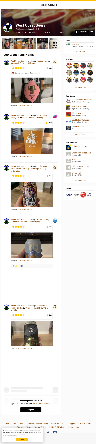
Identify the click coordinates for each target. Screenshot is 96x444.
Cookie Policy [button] (22, 433)
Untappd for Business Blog (37, 423)
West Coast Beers (18, 61)
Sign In (31, 410)
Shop (64, 423)
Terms (19, 427)
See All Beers (80, 134)
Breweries (55, 423)
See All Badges (80, 87)
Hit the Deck (42, 219)
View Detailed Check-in (25, 105)
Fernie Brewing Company (21, 222)
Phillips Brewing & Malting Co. (36, 168)
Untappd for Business (14, 423)
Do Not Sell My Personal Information (64, 427)
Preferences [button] (13, 435)
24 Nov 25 (14, 105)
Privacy (29, 427)
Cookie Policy (40, 427)
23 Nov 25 (14, 209)
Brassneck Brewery (19, 63)
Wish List (75, 44)
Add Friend (82, 32)
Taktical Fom (42, 61)
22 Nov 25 (14, 260)
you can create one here (41, 404)
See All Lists (80, 51)
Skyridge (33, 63)
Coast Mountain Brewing (32, 118)
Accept (22, 439)
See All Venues (80, 180)
